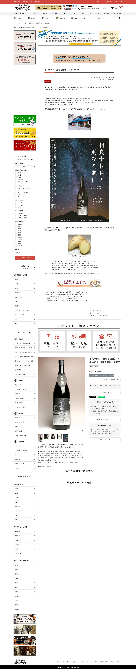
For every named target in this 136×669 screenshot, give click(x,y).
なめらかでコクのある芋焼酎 (39, 27)
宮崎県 (20, 226)
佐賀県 (20, 235)
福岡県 (20, 237)
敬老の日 (17, 506)
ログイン (99, 1)
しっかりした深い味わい (22, 389)
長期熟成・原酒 (19, 463)
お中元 (17, 497)
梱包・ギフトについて (70, 13)
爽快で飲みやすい (20, 385)
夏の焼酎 (17, 536)
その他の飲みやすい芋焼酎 (23, 365)
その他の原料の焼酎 (21, 435)
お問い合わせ (118, 1)
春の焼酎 (17, 531)
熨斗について (85, 13)
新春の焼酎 (18, 553)
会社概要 (106, 13)
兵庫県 (20, 243)
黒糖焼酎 (60, 18)
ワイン (20, 183)
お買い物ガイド (55, 13)
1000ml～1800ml (23, 218)
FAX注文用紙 (117, 13)
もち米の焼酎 (19, 431)
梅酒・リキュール (78, 18)
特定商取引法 (103, 662)
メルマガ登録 (94, 662)
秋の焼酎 (17, 540)
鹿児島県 (31, 23)
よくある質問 (96, 13)
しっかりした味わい (21, 422)
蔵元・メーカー (23, 23)
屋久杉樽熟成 (19, 402)
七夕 (16, 519)
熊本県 (20, 228)
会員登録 (108, 1)
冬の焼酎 (17, 544)
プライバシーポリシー (115, 662)
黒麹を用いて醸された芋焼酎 (23, 352)
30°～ (19, 207)
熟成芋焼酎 (27, 27)
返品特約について (105, 439)
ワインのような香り (21, 407)
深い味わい (18, 455)
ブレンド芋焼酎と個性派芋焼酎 (24, 356)
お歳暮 (17, 502)
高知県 (20, 241)
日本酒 (20, 186)
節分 (16, 515)
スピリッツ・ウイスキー (24, 189)
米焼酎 (45, 18)
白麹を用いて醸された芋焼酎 (23, 347)
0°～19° (20, 203)
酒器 (19, 196)
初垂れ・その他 (19, 398)
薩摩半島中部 (39, 23)
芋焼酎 (17, 18)
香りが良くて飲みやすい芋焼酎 (24, 361)
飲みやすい (18, 417)
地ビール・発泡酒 (23, 192)
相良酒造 (47, 23)
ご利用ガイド (74, 662)
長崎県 (20, 233)
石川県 (20, 239)
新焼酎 (17, 549)
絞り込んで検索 (25, 257)
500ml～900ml (22, 215)
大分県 (20, 230)
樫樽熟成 (17, 394)
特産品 (20, 194)
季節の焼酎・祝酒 (20, 374)
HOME (15, 23)
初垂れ (17, 468)
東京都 (20, 246)
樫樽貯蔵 (17, 459)
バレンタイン (19, 511)
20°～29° (20, 205)
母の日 (17, 493)
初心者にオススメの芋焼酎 (23, 343)
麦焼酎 (31, 18)
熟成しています (19, 426)
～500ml (20, 213)
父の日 (17, 488)
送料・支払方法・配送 (40, 13)
